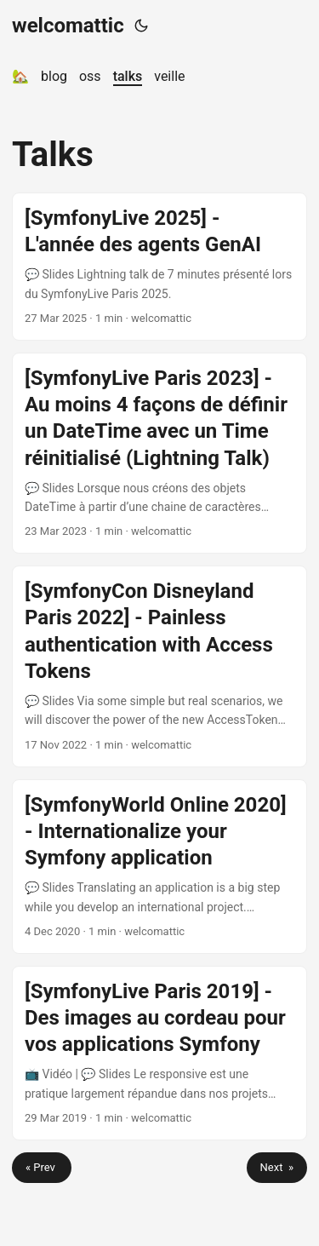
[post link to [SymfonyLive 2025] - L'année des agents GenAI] (159, 266)
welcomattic (68, 25)
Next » (276, 1167)
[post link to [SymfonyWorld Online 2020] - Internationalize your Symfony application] (159, 866)
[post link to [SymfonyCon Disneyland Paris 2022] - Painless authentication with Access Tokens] (159, 666)
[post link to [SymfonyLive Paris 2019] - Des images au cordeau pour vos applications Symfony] (159, 1053)
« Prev (42, 1167)
